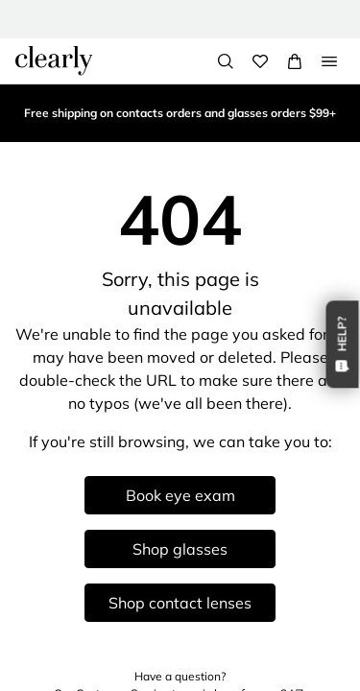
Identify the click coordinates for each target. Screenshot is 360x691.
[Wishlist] (260, 61)
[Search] (225, 61)
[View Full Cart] (294, 61)
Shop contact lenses (180, 602)
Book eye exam (180, 495)
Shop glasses (180, 549)
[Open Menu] (329, 61)
